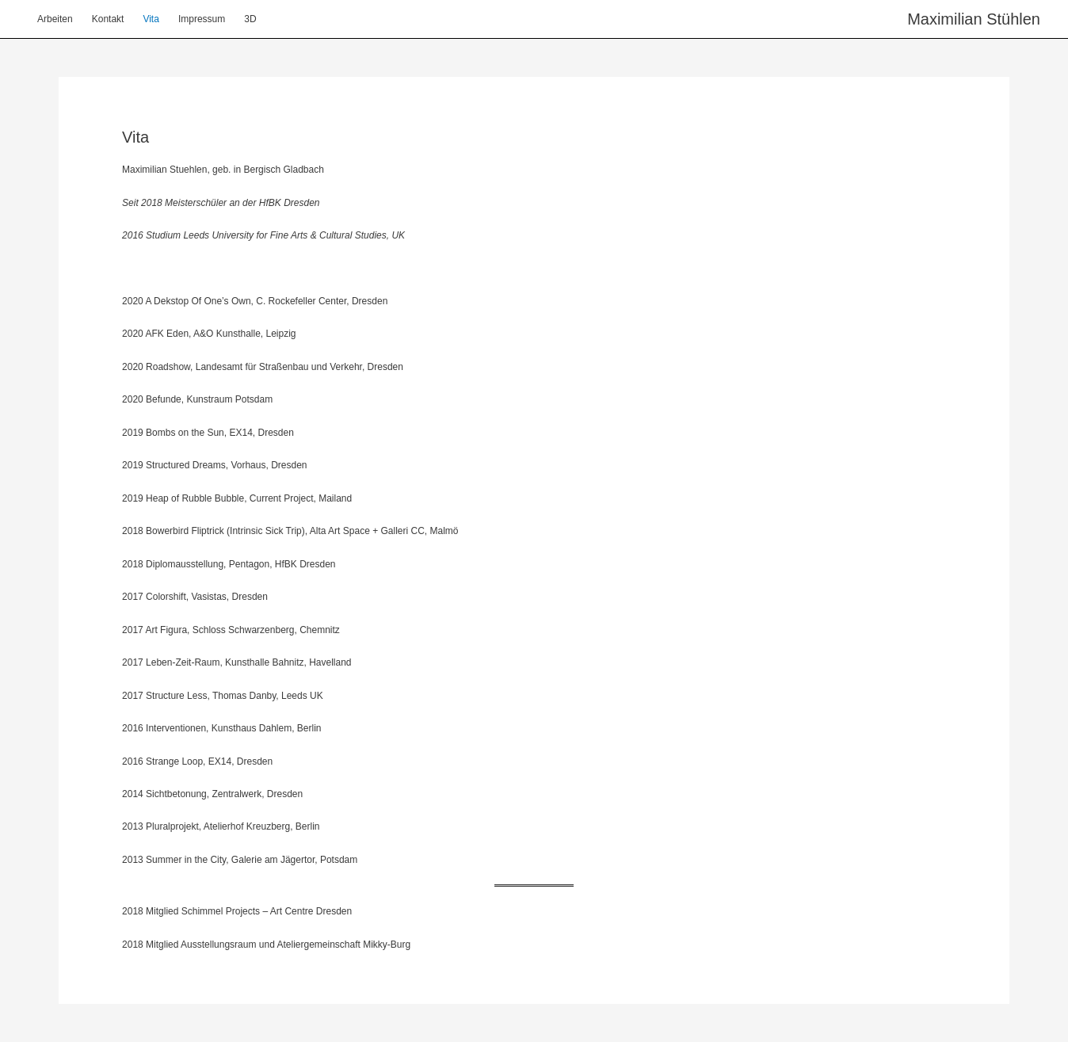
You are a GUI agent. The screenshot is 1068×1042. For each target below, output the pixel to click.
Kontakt (108, 19)
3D (250, 19)
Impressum (201, 19)
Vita (150, 19)
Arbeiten (55, 19)
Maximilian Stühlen (973, 19)
